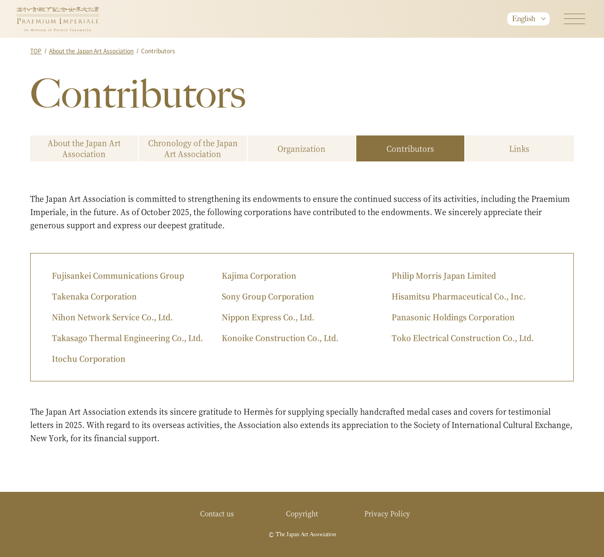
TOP (36, 51)
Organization (301, 148)
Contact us (217, 513)
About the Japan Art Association (91, 51)
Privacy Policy (387, 513)
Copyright (302, 513)
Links (519, 148)
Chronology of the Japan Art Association (193, 148)
